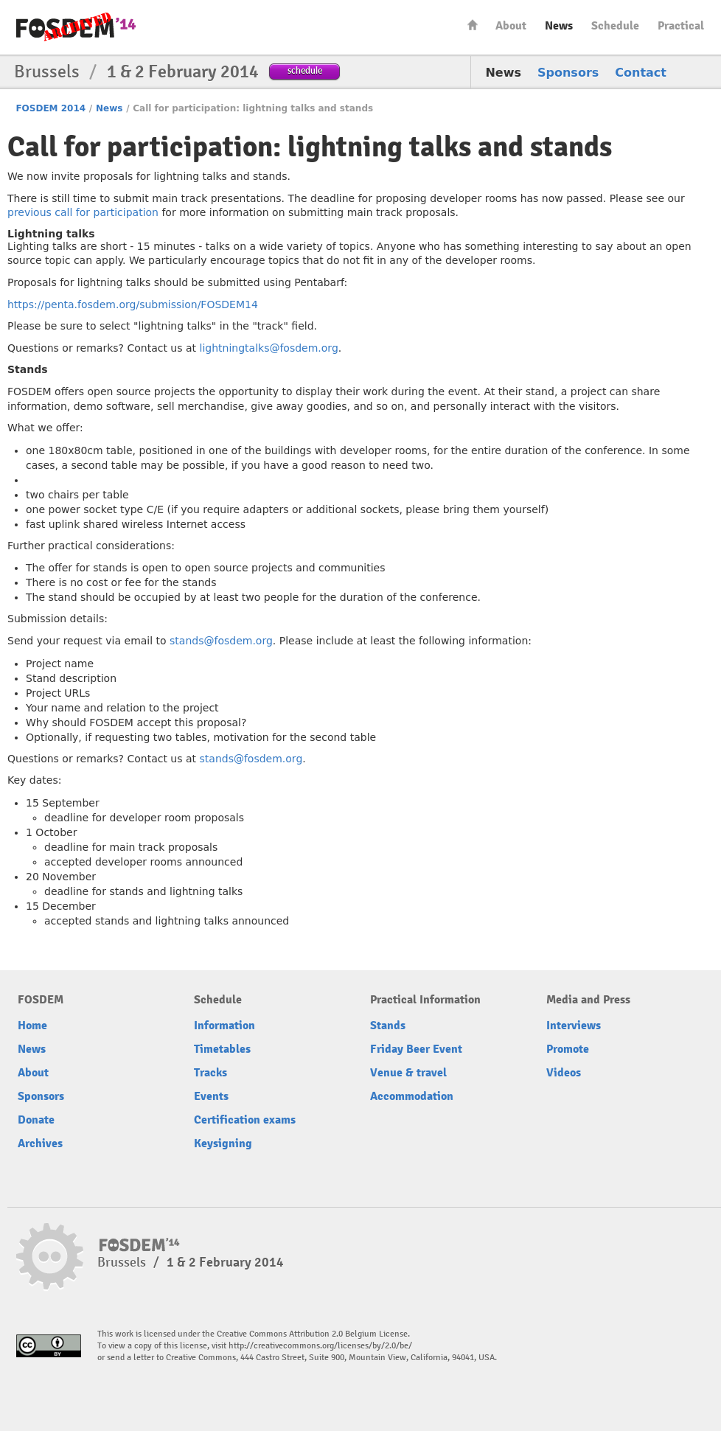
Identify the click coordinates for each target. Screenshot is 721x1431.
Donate (36, 1120)
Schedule (615, 25)
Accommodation (411, 1096)
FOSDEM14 (76, 28)
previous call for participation (83, 212)
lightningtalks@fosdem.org (269, 348)
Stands (387, 1025)
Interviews (573, 1025)
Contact (640, 73)
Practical (681, 25)
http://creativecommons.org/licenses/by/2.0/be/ (320, 1345)
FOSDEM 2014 (50, 108)
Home (472, 24)
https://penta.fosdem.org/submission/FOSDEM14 (132, 304)
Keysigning (223, 1143)
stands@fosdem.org (221, 641)
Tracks (210, 1072)
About (510, 25)
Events (211, 1096)
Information (224, 1025)
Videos (563, 1072)
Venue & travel (408, 1072)
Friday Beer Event (416, 1049)
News (559, 25)
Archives (40, 1143)
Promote (567, 1049)
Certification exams (245, 1120)
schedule (305, 70)
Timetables (222, 1049)
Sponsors (568, 73)
